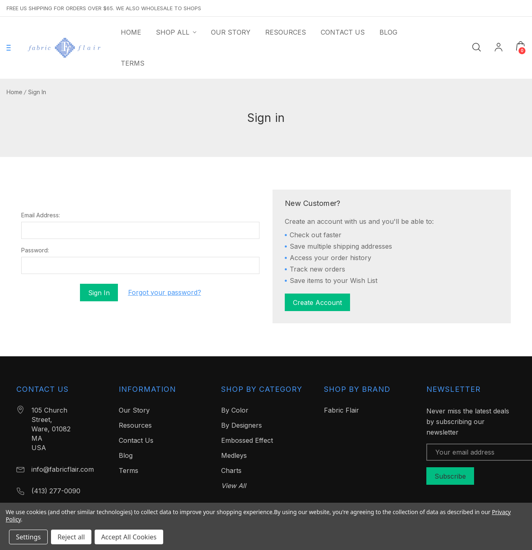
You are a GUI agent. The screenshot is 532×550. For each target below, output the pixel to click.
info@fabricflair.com (62, 469)
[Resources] (285, 32)
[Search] (476, 47)
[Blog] (388, 32)
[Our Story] (230, 32)
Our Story (134, 410)
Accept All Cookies (129, 536)
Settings (28, 536)
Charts (231, 470)
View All (233, 486)
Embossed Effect (247, 440)
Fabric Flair (341, 410)
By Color (234, 410)
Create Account (317, 302)
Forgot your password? (164, 292)
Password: (35, 250)
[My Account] (498, 48)
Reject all (71, 536)
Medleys (234, 455)
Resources (135, 425)
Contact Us (136, 440)
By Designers (241, 425)
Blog (126, 455)
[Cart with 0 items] (520, 46)
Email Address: (40, 215)
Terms (128, 470)
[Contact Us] (343, 32)
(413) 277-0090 (55, 491)
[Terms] (132, 63)
